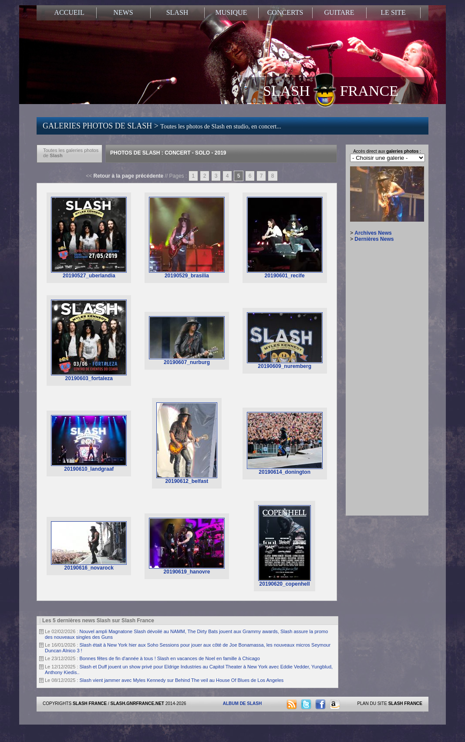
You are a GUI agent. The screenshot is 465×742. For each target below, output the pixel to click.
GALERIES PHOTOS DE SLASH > (162, 125)
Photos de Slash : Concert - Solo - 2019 (168, 153)
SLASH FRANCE (330, 90)
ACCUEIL (69, 12)
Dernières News (374, 239)
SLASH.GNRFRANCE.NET (137, 703)
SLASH (177, 12)
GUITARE (339, 12)
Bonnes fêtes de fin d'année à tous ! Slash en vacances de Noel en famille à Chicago (170, 658)
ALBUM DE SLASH (242, 703)
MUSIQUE (231, 12)
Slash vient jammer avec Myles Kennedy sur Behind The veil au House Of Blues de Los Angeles (182, 680)
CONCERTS (285, 12)
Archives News (372, 233)
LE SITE (393, 12)
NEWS (123, 12)
